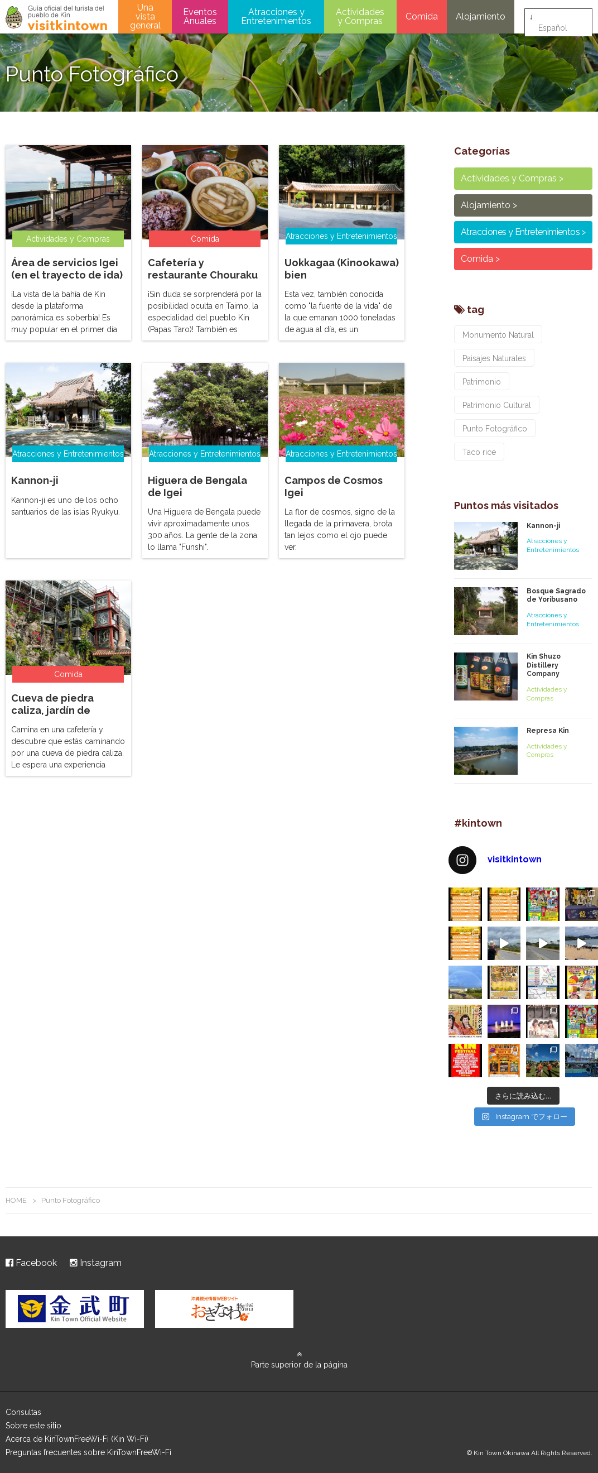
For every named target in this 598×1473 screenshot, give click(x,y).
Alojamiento (480, 16)
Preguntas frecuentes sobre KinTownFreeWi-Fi (88, 1452)
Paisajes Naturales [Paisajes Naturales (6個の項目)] (494, 358)
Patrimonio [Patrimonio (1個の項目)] (481, 381)
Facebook (31, 1263)
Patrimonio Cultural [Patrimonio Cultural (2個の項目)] (496, 405)
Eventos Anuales (200, 16)
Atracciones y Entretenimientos (276, 16)
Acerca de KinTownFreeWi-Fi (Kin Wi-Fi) (77, 1438)
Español (552, 17)
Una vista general (145, 16)
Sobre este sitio (33, 1425)
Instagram (96, 1263)
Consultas (23, 1412)
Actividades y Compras (360, 16)
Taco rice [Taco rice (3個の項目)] (479, 452)
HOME (16, 1200)
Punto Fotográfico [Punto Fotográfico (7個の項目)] (494, 428)
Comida (422, 16)
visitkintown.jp (56, 18)
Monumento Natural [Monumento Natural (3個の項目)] (498, 334)
